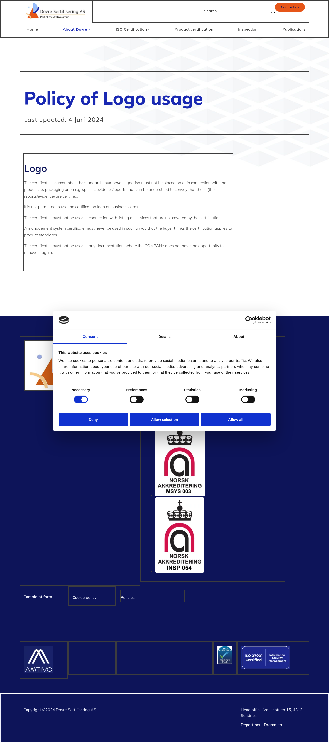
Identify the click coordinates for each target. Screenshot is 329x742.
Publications (294, 28)
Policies (128, 596)
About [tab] (238, 336)
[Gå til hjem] (55, 19)
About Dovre (76, 28)
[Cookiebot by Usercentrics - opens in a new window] (249, 320)
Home (32, 28)
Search (210, 10)
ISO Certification (132, 28)
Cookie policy (84, 596)
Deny (93, 419)
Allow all (235, 419)
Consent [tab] (90, 336)
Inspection (248, 28)
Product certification (194, 28)
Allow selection (164, 419)
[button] (290, 7)
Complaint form (37, 595)
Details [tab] (164, 336)
